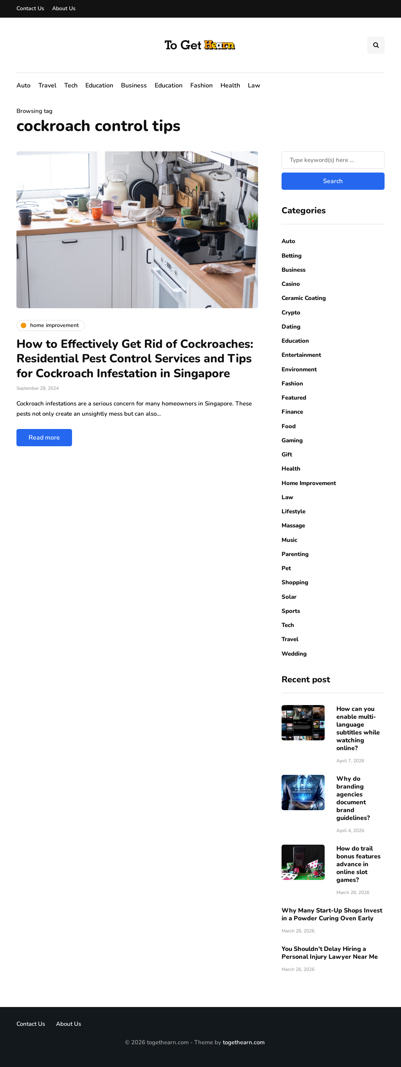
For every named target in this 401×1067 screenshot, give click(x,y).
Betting (292, 256)
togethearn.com (244, 1042)
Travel (47, 85)
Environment (299, 369)
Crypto (291, 312)
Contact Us (30, 8)
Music (289, 540)
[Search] (333, 160)
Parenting (295, 554)
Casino (291, 284)
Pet (286, 568)
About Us (64, 8)
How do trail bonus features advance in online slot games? (358, 864)
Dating (291, 327)
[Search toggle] (376, 45)
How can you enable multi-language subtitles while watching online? (358, 729)
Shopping (295, 582)
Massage (293, 525)
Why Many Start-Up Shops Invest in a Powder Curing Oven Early (332, 914)
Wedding (294, 654)
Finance (292, 412)
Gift (287, 454)
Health (230, 85)
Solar (289, 597)
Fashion (201, 85)
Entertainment (301, 355)
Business (134, 85)
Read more (44, 437)
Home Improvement (309, 483)
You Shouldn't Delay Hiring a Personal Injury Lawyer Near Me (330, 953)
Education (99, 85)
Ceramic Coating (304, 298)
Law (254, 85)
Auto (23, 85)
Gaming (292, 440)
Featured (294, 398)
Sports (291, 611)
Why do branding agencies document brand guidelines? (353, 798)
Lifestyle (293, 511)
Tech (71, 85)
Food (289, 426)
